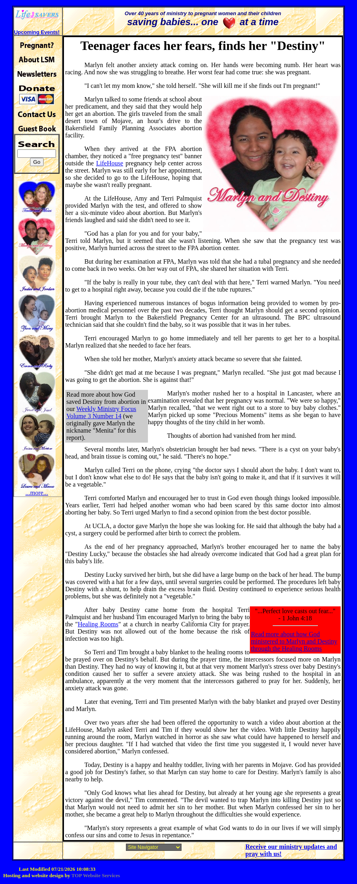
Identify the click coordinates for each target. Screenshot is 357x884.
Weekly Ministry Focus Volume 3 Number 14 (101, 412)
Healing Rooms (98, 624)
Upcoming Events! (37, 32)
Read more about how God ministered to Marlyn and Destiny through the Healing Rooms (294, 641)
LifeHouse (110, 163)
